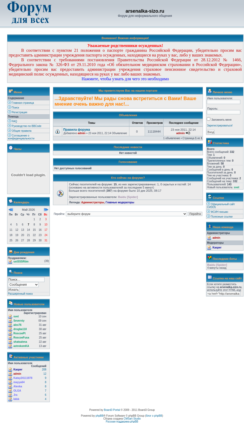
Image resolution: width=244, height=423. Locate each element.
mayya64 (19, 382)
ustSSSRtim (20, 261)
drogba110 (20, 329)
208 (44, 369)
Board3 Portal (112, 409)
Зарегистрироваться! (219, 125)
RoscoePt (19, 333)
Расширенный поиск (20, 293)
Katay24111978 (22, 378)
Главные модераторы (120, 202)
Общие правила (19, 130)
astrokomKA (21, 346)
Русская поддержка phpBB (122, 421)
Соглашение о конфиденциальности (21, 137)
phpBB (100, 415)
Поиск (13, 107)
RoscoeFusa (21, 337)
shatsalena (20, 341)
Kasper (17, 369)
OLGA (17, 390)
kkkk (16, 399)
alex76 (17, 324)
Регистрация (17, 112)
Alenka (17, 386)
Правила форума (76, 129)
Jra (15, 394)
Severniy (19, 320)
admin (17, 373)
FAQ (12, 121)
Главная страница (21, 102)
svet (16, 316)
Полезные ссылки (221, 216)
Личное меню (222, 92)
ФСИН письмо (219, 211)
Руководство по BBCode (24, 126)
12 (44, 373)
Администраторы (92, 202)
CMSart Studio (132, 418)
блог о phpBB (154, 415)
